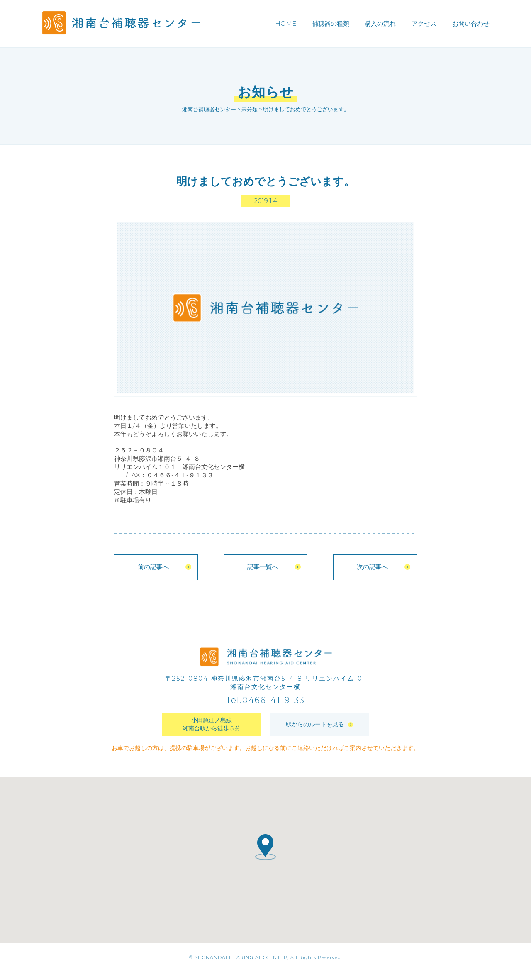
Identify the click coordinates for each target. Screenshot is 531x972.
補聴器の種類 (330, 23)
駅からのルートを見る (319, 724)
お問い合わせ (471, 23)
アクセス (424, 23)
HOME (285, 23)
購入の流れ (380, 23)
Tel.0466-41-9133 (265, 700)
